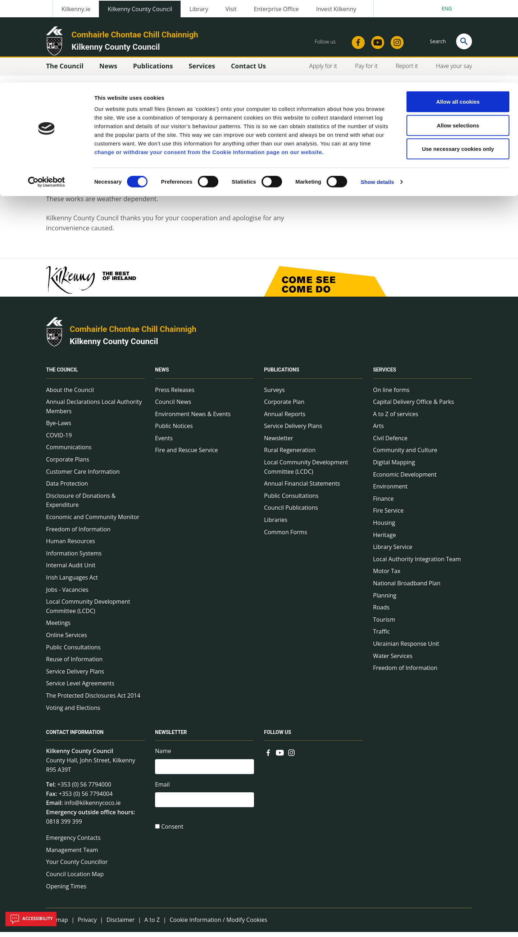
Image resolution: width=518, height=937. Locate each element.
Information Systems (73, 558)
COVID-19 (59, 440)
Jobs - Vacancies (67, 594)
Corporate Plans (67, 464)
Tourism (384, 625)
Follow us (277, 737)
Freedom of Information (78, 534)
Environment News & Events (193, 419)
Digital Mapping (394, 467)
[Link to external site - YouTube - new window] (280, 756)
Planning (384, 600)
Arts (378, 431)
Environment (390, 491)
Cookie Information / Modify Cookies (218, 925)
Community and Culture (405, 455)
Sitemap (57, 925)
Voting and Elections (73, 712)
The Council (62, 375)
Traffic (381, 636)
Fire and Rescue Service (186, 455)
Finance (383, 504)
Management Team (72, 855)
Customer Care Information (83, 476)
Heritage (384, 540)
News (162, 375)
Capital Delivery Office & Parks (413, 407)
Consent (172, 834)
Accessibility (31, 919)
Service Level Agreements (80, 688)
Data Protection (67, 488)
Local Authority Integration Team (417, 564)
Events (164, 443)
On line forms (391, 394)
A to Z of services (395, 419)
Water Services (393, 661)
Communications (68, 452)
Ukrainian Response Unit (406, 649)
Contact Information (75, 737)
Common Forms (285, 537)
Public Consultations (73, 652)
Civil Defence (390, 443)
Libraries (275, 525)
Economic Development (405, 479)
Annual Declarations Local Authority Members (94, 411)
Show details (377, 99)
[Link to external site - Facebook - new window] (268, 756)
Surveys (274, 394)
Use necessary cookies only (458, 66)
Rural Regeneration (289, 455)
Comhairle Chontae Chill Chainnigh (133, 334)
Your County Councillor (77, 867)
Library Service (392, 552)
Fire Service (388, 515)
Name (163, 756)
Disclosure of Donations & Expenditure (80, 505)
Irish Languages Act (72, 582)
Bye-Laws (58, 428)
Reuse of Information (74, 664)
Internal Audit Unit (70, 570)
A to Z (152, 925)
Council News (173, 407)
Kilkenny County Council (114, 346)
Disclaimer (120, 925)
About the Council (70, 394)
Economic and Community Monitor (93, 522)
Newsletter (278, 443)
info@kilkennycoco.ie (92, 808)
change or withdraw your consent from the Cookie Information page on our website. (209, 69)
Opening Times (66, 891)
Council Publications (291, 513)
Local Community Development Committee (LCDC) (88, 611)
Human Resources (70, 546)
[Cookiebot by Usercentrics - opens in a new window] (46, 99)
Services (384, 375)
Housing (384, 528)
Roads (381, 612)
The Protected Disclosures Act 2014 (93, 700)
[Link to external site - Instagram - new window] (291, 756)
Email (162, 790)
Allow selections (458, 43)
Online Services (66, 640)
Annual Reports (284, 419)
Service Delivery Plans (75, 676)
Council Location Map (75, 879)
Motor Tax (386, 576)
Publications (281, 375)
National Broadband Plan (406, 588)
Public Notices (174, 431)
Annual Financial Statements (302, 488)
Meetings (58, 628)
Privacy (87, 925)
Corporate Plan (284, 407)
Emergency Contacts (73, 843)
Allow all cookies (458, 19)
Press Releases (175, 394)
